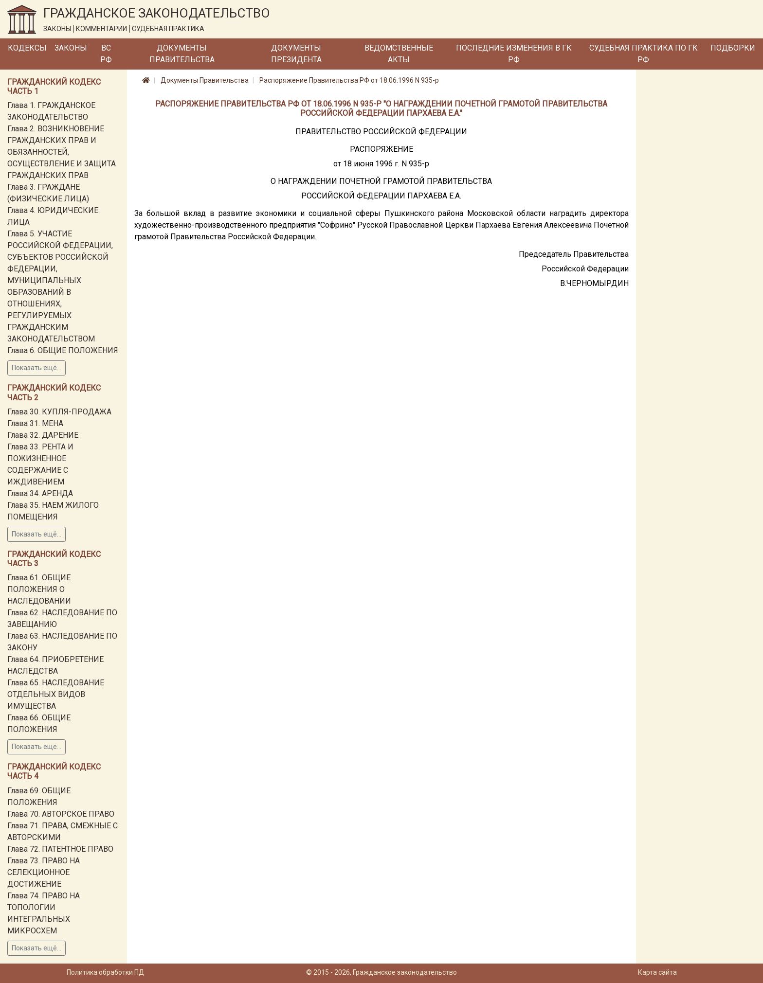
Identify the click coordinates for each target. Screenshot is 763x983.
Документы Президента (296, 53)
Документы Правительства (182, 53)
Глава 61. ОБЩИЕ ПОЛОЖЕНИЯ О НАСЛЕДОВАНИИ (39, 589)
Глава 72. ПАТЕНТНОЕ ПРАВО (60, 849)
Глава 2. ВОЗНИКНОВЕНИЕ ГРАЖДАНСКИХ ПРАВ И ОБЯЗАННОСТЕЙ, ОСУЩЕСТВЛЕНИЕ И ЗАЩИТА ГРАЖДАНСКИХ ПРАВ (61, 152)
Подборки (732, 48)
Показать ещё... (36, 368)
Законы (70, 48)
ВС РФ (106, 53)
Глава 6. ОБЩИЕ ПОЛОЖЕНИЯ (62, 350)
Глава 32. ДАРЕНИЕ (42, 435)
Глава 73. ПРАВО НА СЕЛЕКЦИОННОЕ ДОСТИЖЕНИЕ (43, 872)
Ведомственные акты (398, 53)
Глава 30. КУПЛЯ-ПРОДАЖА (59, 411)
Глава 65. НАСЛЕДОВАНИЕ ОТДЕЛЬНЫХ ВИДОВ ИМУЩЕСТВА (55, 694)
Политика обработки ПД (106, 972)
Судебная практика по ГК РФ (643, 53)
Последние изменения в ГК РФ (514, 53)
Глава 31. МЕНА (35, 423)
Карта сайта (657, 972)
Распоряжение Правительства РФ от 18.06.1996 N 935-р (349, 80)
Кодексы (27, 48)
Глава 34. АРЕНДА (40, 493)
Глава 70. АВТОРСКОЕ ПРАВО (60, 814)
